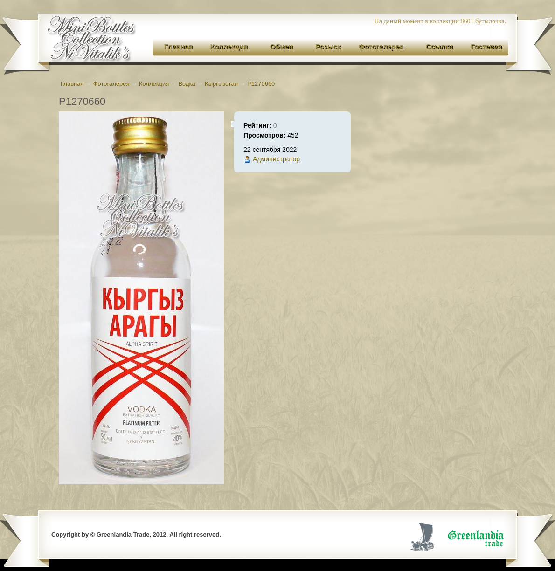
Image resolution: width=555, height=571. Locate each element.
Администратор (276, 159)
